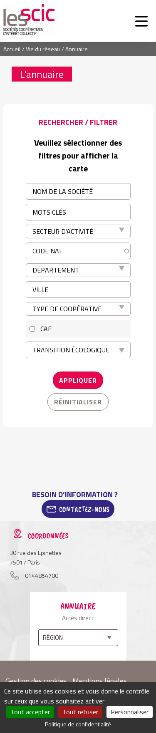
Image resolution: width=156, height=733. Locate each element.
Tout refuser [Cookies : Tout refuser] (80, 712)
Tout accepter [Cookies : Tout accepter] (30, 712)
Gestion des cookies (36, 680)
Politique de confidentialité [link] (78, 724)
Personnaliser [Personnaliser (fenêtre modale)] (130, 712)
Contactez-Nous (84, 509)
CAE (46, 329)
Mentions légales (99, 680)
